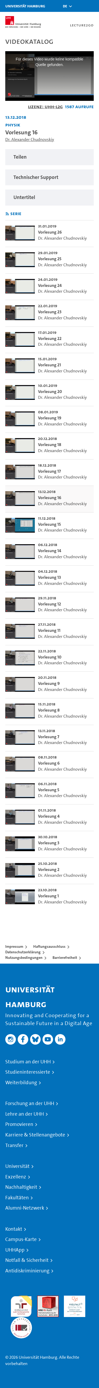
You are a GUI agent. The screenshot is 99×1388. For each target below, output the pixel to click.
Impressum (14, 946)
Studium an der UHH (28, 1061)
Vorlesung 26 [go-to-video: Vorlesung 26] (50, 232)
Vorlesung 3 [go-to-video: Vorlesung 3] (48, 843)
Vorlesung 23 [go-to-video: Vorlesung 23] (50, 312)
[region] (49, 157)
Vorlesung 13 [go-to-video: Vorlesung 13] (49, 577)
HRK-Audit (73, 1298)
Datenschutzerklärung (23, 952)
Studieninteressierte (27, 1072)
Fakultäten (17, 1197)
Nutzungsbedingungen (24, 957)
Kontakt (13, 1229)
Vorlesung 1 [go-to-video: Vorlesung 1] (48, 896)
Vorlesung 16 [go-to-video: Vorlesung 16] (49, 497)
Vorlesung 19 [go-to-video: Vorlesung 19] (49, 418)
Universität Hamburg (25, 6)
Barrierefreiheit (65, 957)
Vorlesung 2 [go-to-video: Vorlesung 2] (48, 869)
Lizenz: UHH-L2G (45, 106)
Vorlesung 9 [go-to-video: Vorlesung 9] (49, 683)
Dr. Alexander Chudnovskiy (29, 139)
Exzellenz (15, 1176)
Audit (42, 1298)
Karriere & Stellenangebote (35, 1134)
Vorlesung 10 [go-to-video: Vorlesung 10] (50, 657)
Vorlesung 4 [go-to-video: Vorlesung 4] (49, 816)
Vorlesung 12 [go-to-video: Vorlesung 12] (49, 604)
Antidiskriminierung (27, 1270)
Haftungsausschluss (49, 946)
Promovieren (19, 1124)
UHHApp (15, 1250)
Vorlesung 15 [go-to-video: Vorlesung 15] (49, 524)
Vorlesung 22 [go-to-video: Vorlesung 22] (50, 338)
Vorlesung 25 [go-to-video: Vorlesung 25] (50, 259)
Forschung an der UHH (29, 1103)
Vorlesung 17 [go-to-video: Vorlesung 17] (49, 471)
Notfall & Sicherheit (27, 1260)
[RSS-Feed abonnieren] (7, 214)
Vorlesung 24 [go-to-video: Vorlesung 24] (50, 285)
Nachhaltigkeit (21, 1187)
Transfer (14, 1145)
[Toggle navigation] (92, 6)
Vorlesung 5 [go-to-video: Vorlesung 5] (48, 790)
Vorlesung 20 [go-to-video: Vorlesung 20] (50, 391)
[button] (65, 6)
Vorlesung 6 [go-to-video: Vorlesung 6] (49, 763)
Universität (17, 1166)
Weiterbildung (21, 1082)
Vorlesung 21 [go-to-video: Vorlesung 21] (49, 365)
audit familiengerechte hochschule (21, 1305)
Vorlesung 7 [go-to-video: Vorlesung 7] (48, 737)
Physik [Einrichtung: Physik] (12, 124)
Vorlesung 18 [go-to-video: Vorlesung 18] (49, 444)
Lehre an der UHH (24, 1114)
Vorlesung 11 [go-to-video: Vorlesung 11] (49, 630)
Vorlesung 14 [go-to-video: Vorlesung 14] (49, 550)
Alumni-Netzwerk (24, 1208)
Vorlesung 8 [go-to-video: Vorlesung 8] (49, 710)
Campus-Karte (21, 1239)
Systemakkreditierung (21, 1320)
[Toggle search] (79, 6)
